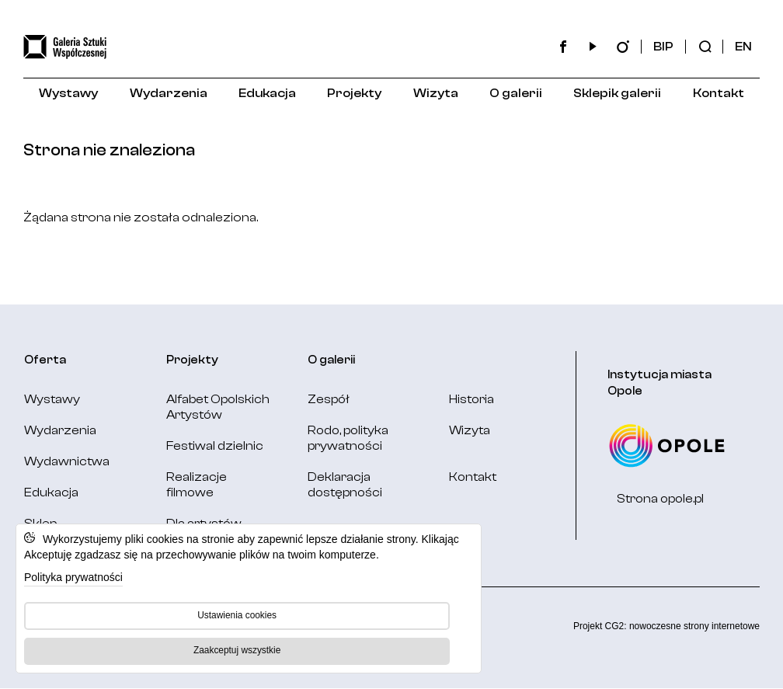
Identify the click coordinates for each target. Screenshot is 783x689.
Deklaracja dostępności (345, 484)
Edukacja (267, 93)
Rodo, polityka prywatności (348, 438)
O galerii (515, 93)
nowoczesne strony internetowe (694, 626)
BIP (663, 47)
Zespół (329, 399)
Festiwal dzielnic (214, 446)
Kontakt (718, 93)
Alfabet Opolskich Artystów (218, 407)
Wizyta (435, 93)
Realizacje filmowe (196, 484)
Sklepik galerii (617, 93)
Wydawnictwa (67, 461)
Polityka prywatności (73, 577)
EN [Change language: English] (743, 47)
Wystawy (68, 93)
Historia (471, 399)
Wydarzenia (168, 93)
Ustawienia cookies (237, 615)
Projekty (354, 93)
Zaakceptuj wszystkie (236, 650)
